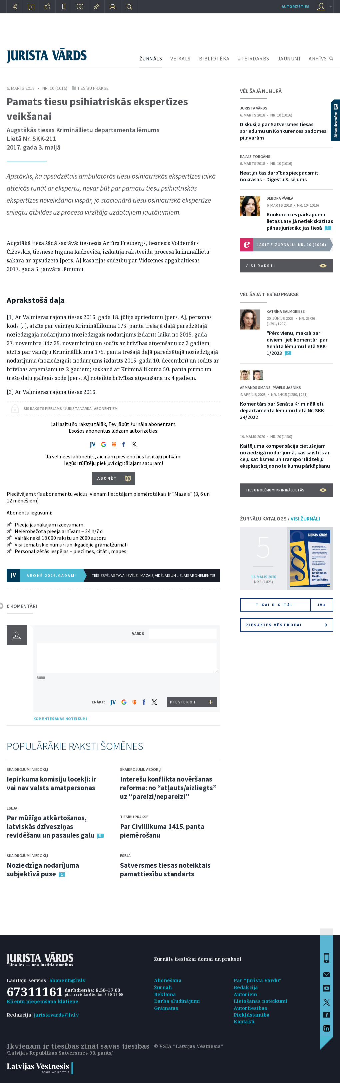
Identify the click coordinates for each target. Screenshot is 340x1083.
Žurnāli (163, 987)
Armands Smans (255, 387)
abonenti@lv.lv (67, 980)
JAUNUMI (289, 58)
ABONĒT (107, 478)
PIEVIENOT (183, 702)
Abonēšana (168, 980)
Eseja (12, 808)
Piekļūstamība (252, 1015)
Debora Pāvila (280, 198)
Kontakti (244, 1021)
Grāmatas (166, 1008)
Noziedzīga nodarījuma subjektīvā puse (43, 869)
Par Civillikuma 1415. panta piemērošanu (162, 831)
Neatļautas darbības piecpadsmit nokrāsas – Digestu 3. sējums (279, 176)
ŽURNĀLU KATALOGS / (280, 518)
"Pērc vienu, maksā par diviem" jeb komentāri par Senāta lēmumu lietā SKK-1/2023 (297, 343)
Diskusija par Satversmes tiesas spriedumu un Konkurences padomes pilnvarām (283, 131)
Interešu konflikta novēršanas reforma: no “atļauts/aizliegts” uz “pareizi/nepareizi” (168, 788)
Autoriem (245, 994)
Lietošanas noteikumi (261, 1001)
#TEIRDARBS (253, 58)
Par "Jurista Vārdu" (258, 980)
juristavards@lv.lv (56, 1015)
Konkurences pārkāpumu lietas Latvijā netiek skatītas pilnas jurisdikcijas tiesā (300, 221)
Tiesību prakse (93, 88)
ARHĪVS (318, 58)
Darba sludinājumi (177, 1001)
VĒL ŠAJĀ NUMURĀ (261, 90)
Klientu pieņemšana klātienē (42, 1001)
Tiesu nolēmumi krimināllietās (286, 490)
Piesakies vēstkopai (286, 625)
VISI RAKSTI (286, 265)
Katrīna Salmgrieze (286, 311)
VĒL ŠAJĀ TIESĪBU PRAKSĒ (269, 294)
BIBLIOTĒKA (214, 58)
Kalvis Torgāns (255, 156)
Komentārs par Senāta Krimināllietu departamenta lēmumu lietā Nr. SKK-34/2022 (283, 410)
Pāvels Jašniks (287, 387)
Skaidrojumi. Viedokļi (27, 769)
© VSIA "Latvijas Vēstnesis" (188, 1046)
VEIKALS (180, 58)
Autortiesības (251, 1008)
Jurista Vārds (253, 108)
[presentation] (184, 684)
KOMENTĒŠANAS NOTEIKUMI (60, 718)
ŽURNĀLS (150, 58)
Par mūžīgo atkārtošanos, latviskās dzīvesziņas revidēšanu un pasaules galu (51, 826)
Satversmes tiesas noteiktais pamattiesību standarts (165, 869)
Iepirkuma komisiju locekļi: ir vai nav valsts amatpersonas (51, 783)
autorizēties (295, 6)
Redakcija (246, 987)
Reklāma (165, 994)
